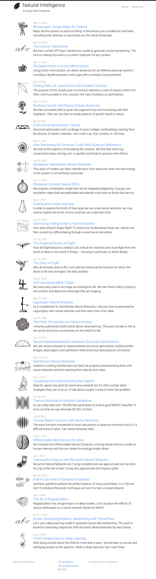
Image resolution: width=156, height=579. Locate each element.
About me (137, 6)
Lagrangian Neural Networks (53, 302)
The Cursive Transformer (50, 46)
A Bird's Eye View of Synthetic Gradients (61, 479)
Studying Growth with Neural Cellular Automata (66, 105)
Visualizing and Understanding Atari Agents (63, 381)
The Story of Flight (46, 263)
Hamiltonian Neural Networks (54, 361)
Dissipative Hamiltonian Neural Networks (62, 164)
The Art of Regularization (50, 499)
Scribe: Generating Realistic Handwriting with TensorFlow (73, 519)
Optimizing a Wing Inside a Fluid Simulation (63, 223)
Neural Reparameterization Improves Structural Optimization (76, 342)
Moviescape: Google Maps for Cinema (60, 27)
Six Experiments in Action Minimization (60, 66)
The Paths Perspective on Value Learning (62, 322)
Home (124, 6)
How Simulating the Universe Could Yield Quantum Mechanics (77, 145)
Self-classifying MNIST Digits (53, 283)
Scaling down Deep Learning (53, 204)
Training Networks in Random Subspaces (62, 401)
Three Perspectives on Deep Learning (59, 538)
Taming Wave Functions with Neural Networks (66, 420)
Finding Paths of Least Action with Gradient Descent (70, 86)
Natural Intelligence (44, 5)
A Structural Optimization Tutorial (56, 125)
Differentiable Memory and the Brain (58, 440)
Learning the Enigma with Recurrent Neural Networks (70, 460)
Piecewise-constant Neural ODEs (56, 184)
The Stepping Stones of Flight (54, 243)
